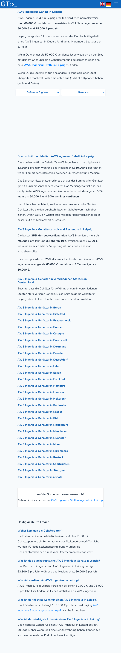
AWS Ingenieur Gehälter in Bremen (40, 327)
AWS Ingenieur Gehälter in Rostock (40, 457)
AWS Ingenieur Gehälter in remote (40, 477)
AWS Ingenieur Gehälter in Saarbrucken (43, 464)
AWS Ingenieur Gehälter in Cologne (40, 333)
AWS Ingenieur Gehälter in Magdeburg (42, 425)
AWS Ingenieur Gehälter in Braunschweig (44, 320)
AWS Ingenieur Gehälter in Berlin (39, 307)
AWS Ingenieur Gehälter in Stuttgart (41, 470)
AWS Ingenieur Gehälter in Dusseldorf (42, 360)
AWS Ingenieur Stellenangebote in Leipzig (76, 500)
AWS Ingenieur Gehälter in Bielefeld (41, 314)
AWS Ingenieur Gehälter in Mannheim (41, 431)
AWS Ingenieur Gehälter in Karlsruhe (41, 405)
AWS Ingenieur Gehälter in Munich (39, 444)
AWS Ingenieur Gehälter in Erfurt (39, 366)
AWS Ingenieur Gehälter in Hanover (40, 392)
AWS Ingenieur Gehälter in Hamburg (41, 386)
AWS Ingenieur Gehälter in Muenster (41, 438)
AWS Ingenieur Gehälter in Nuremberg (42, 451)
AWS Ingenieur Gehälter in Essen (39, 373)
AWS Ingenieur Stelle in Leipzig (45, 65)
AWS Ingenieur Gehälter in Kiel (37, 418)
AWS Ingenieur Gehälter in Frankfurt (41, 379)
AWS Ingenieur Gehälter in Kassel (39, 412)
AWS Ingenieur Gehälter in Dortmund (41, 346)
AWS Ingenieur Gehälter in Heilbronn (41, 399)
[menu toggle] (116, 4)
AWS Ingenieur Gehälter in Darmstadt (42, 340)
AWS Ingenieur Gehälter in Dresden (40, 353)
